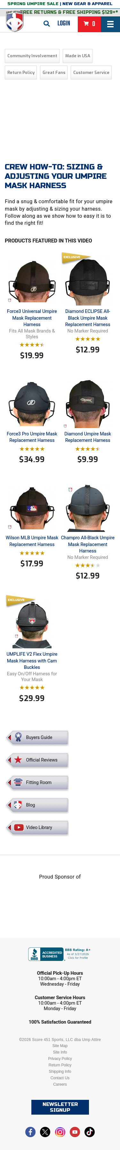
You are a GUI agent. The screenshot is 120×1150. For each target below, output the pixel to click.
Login (64, 23)
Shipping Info (60, 1071)
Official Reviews (42, 759)
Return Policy (21, 72)
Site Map (60, 1046)
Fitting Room (39, 782)
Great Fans (54, 72)
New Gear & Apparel (87, 3)
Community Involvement (32, 56)
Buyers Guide (39, 737)
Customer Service (91, 72)
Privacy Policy (60, 1058)
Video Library (39, 827)
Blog (30, 805)
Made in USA (77, 56)
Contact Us (60, 1078)
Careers (60, 1084)
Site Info (60, 1052)
